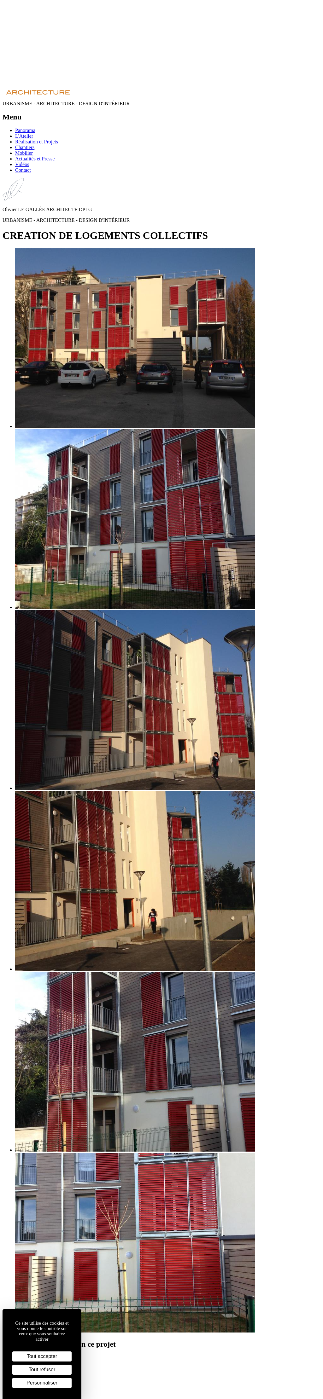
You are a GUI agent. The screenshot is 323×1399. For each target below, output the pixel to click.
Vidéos (22, 164)
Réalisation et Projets (36, 141)
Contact (23, 170)
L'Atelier (24, 136)
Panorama (25, 130)
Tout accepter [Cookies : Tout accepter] (42, 1356)
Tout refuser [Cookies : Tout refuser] (42, 1369)
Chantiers (24, 147)
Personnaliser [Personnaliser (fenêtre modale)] (41, 1382)
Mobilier (24, 153)
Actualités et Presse (35, 158)
